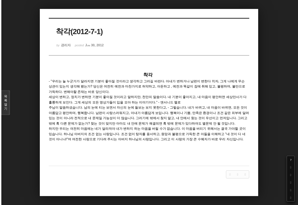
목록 (5, 103)
